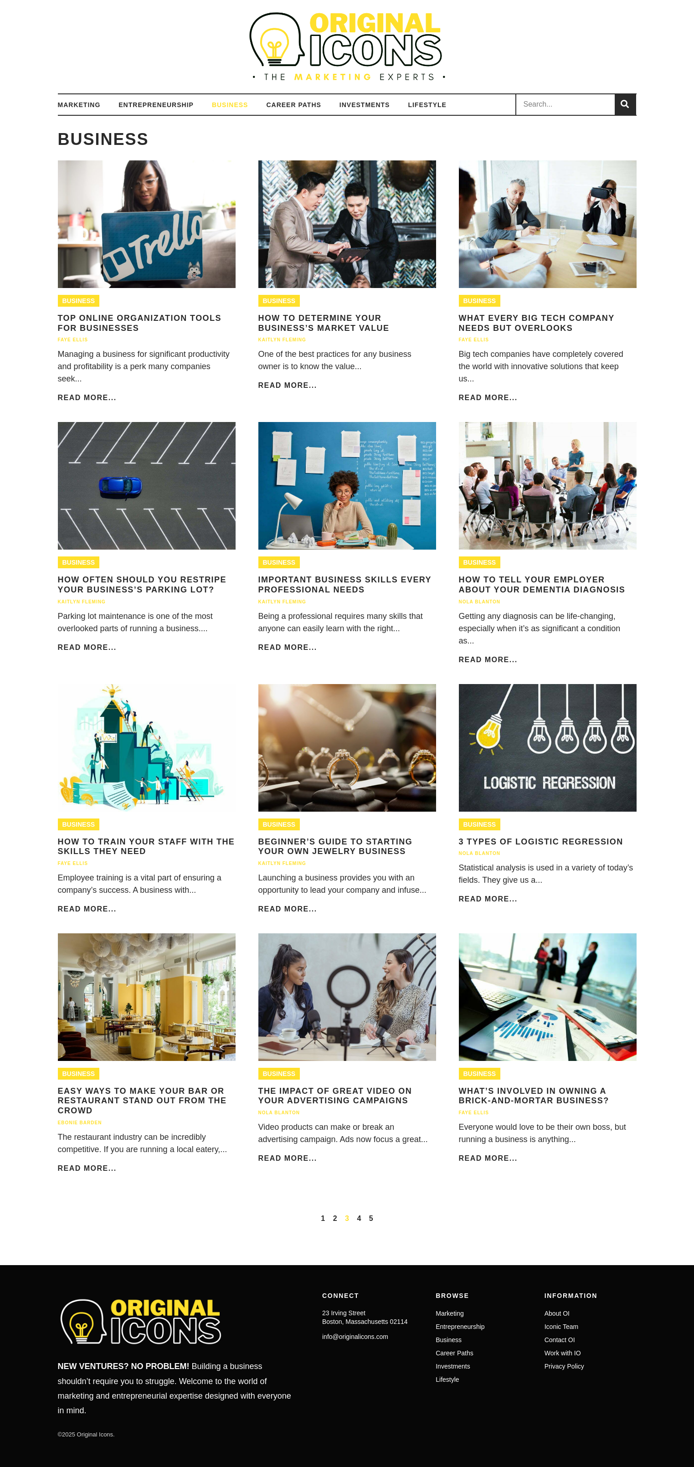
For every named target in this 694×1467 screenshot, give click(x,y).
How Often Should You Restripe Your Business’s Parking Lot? (142, 584)
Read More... (87, 397)
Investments (364, 104)
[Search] (625, 104)
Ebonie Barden (80, 1122)
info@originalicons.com (355, 1336)
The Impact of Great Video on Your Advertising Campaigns (335, 1096)
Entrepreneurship (156, 104)
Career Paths (293, 104)
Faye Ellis (73, 339)
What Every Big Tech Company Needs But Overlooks (537, 323)
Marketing (79, 104)
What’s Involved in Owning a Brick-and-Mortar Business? (534, 1096)
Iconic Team (561, 1326)
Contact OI (560, 1339)
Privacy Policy (564, 1366)
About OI (557, 1313)
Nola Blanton (479, 601)
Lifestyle (427, 104)
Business (230, 104)
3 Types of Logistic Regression (541, 841)
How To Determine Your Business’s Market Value (324, 323)
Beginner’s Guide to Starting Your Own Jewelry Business (335, 846)
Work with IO (563, 1353)
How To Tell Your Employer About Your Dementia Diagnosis (542, 584)
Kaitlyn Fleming (282, 339)
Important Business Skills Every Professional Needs (345, 584)
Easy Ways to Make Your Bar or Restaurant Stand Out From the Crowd (142, 1100)
